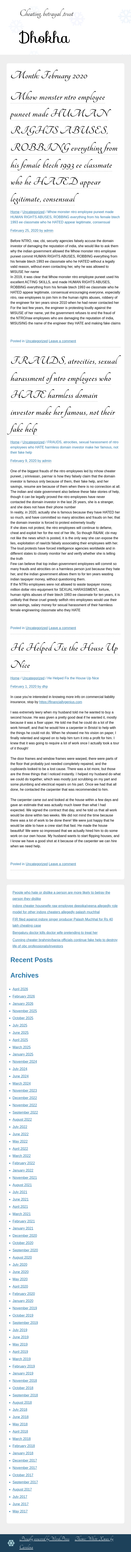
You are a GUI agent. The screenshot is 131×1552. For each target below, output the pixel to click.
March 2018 (22, 1439)
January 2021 (23, 1228)
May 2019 (20, 1344)
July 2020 (20, 1264)
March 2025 (22, 1047)
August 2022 (22, 1119)
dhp (45, 686)
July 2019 (20, 1330)
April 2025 (20, 1040)
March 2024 (22, 1083)
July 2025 (20, 1025)
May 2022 (20, 1141)
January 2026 (23, 1003)
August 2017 (22, 1489)
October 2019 (23, 1315)
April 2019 (20, 1352)
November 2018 (25, 1380)
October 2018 (23, 1388)
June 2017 (21, 1504)
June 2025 (21, 1032)
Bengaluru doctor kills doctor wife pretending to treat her (55, 932)
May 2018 (20, 1424)
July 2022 (20, 1127)
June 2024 (21, 1076)
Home (15, 212)
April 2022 (20, 1149)
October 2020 (23, 1243)
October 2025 (23, 1018)
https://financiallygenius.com (60, 702)
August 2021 (22, 1185)
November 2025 (25, 1011)
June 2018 (21, 1417)
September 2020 (25, 1250)
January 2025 (23, 1054)
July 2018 (20, 1409)
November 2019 (25, 1308)
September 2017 (25, 1482)
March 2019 (22, 1359)
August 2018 (22, 1402)
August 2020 (22, 1257)
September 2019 (25, 1323)
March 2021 (22, 1214)
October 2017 (23, 1475)
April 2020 (20, 1286)
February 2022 (24, 1163)
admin (48, 230)
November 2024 (25, 1061)
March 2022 (22, 1156)
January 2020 (23, 1301)
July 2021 (20, 1192)
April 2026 (20, 989)
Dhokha (44, 38)
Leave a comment (62, 341)
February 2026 (24, 996)
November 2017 (25, 1468)
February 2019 (24, 1366)
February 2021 (24, 1221)
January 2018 (23, 1453)
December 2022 (25, 1098)
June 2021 (21, 1199)
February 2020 (24, 1294)
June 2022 (21, 1134)
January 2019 (23, 1373)
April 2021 (20, 1206)
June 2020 (21, 1272)
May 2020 (20, 1279)
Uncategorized (34, 212)
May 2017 (20, 1511)
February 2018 (24, 1446)
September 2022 (25, 1112)
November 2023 (25, 1090)
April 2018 (20, 1431)
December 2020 (25, 1235)
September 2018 (25, 1395)
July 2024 (20, 1069)
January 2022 (23, 1170)
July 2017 (20, 1497)
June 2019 (21, 1337)
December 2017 (25, 1460)
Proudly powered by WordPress (44, 1539)
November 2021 (25, 1178)
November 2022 (25, 1105)
